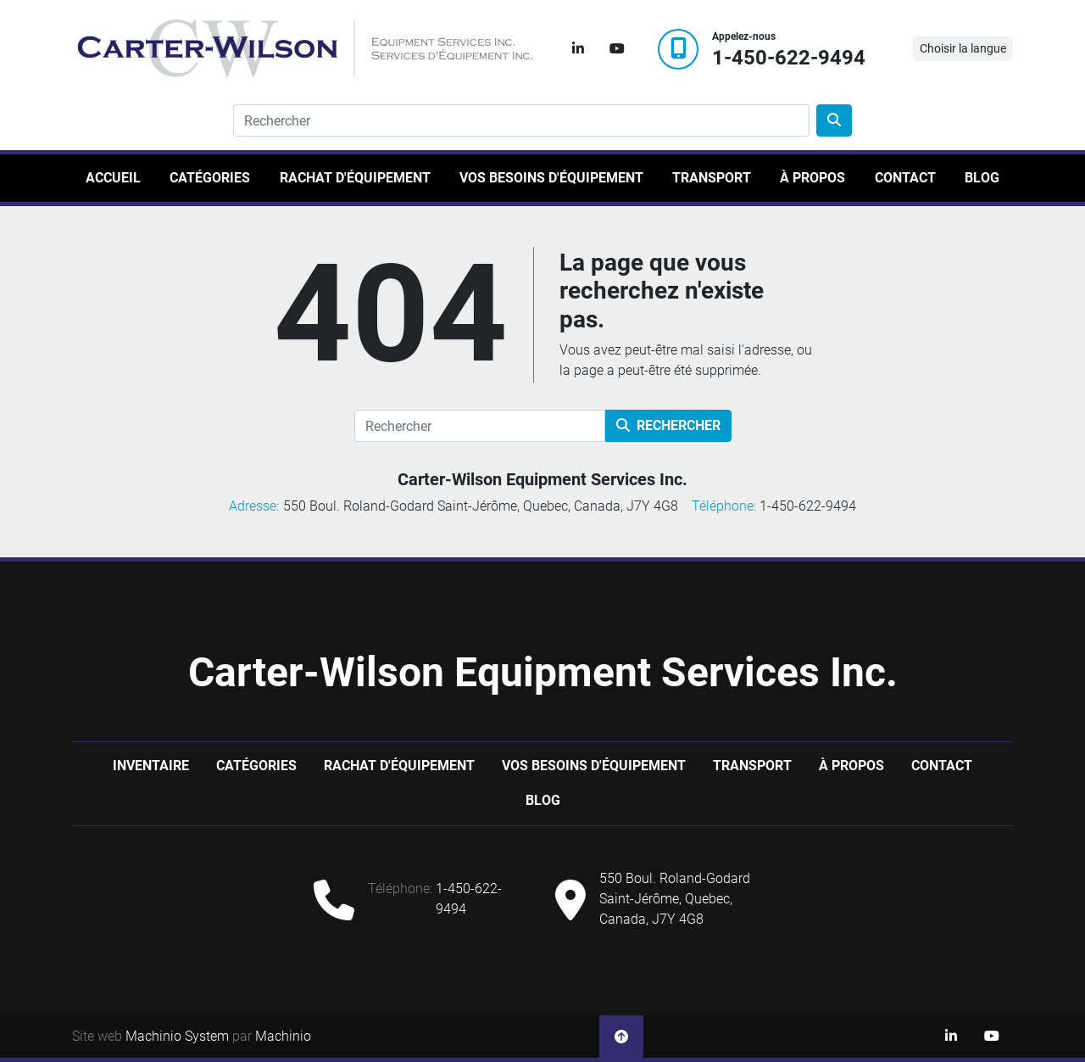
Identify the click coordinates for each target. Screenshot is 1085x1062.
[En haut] (621, 1036)
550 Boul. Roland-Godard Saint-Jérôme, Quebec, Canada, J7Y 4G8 (674, 898)
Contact (905, 178)
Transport (711, 178)
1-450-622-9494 (788, 58)
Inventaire (151, 765)
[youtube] (617, 49)
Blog (982, 178)
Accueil (113, 178)
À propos (812, 178)
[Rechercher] (479, 426)
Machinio (283, 1036)
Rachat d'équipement (355, 178)
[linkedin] (578, 49)
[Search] (521, 120)
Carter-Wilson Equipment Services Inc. (542, 479)
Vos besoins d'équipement (551, 178)
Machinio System (177, 1036)
